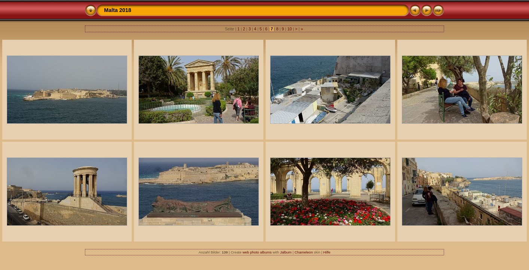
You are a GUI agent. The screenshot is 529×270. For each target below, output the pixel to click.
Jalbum (285, 252)
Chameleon (303, 252)
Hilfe (326, 252)
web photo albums (257, 252)
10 (289, 29)
